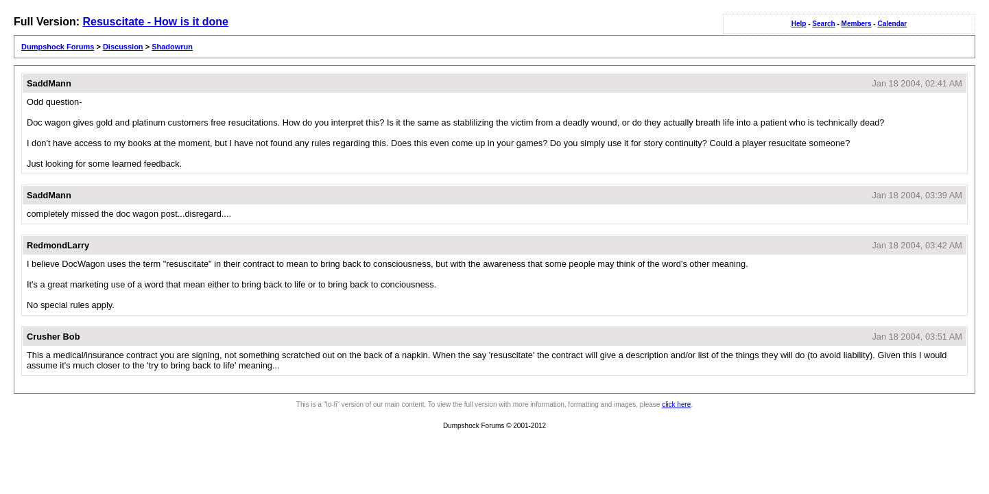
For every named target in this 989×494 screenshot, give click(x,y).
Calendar (892, 23)
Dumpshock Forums (57, 47)
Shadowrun (172, 47)
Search (823, 23)
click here (676, 404)
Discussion (123, 47)
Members (857, 23)
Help (799, 23)
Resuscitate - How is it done (155, 21)
